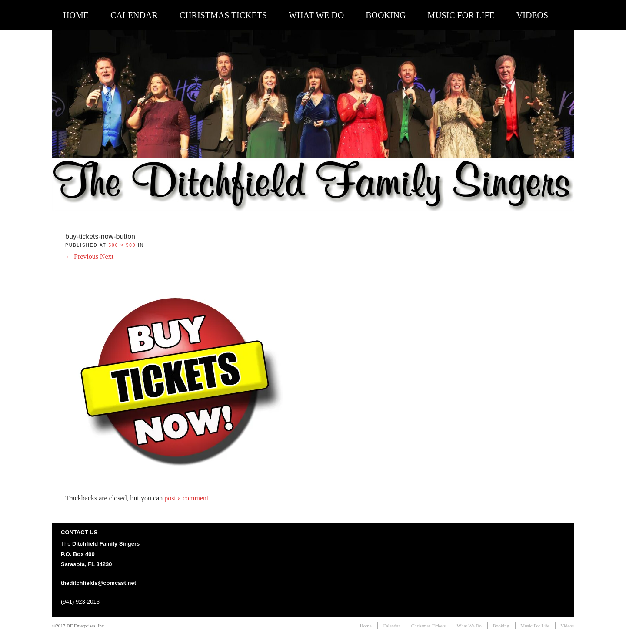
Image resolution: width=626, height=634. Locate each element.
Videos (532, 15)
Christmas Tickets (223, 15)
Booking (386, 15)
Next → (111, 256)
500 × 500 (122, 245)
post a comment (186, 498)
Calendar (134, 15)
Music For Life (460, 15)
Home (76, 15)
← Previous (81, 256)
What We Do (316, 15)
